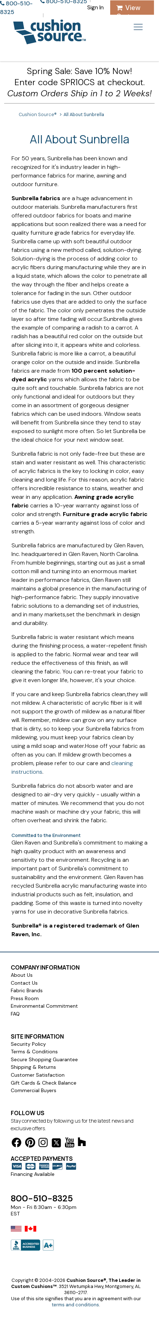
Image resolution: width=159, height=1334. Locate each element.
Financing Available (33, 1174)
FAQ (15, 1014)
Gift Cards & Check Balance (43, 1083)
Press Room (25, 998)
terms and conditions (75, 1305)
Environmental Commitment (44, 1006)
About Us (22, 975)
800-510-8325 (42, 1198)
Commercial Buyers (33, 1090)
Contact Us (24, 983)
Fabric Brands (27, 990)
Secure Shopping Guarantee (44, 1059)
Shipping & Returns (33, 1067)
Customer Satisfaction (38, 1075)
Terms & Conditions (34, 1051)
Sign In (95, 7)
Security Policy (28, 1044)
